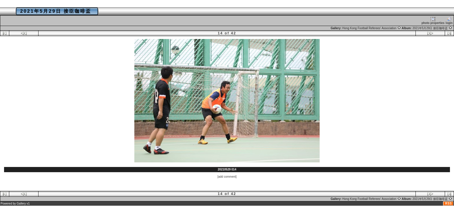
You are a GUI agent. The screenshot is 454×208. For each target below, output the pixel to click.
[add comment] (227, 176)
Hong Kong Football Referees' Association (371, 28)
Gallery (21, 203)
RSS (448, 203)
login (449, 21)
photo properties (433, 21)
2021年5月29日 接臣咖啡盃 (433, 28)
